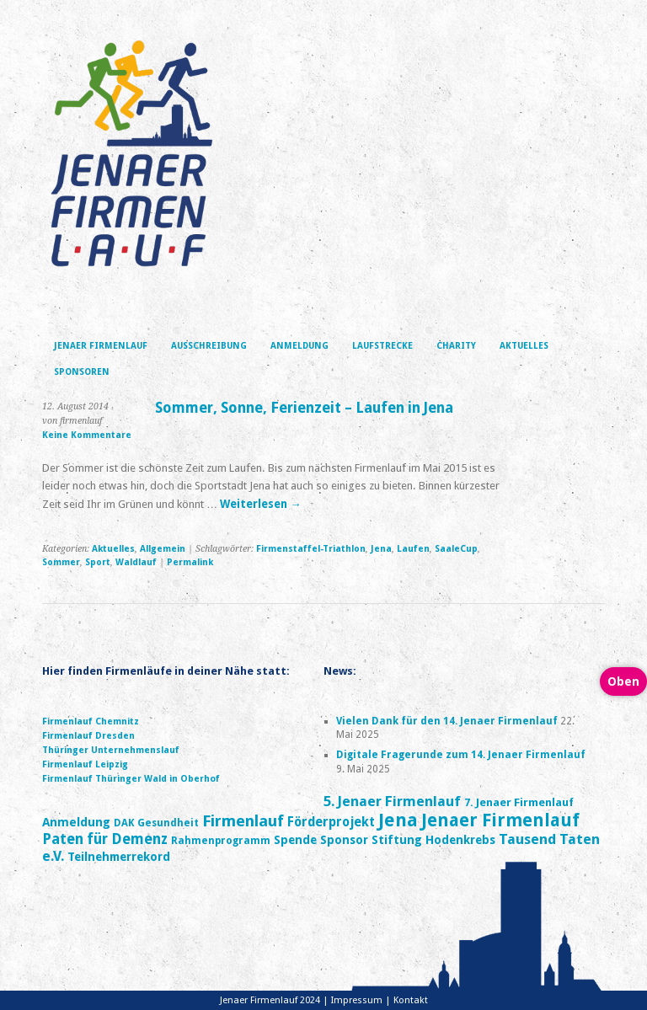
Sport (97, 562)
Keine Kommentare (86, 435)
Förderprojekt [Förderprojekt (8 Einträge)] (331, 822)
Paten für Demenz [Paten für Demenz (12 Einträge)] (105, 839)
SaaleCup (456, 548)
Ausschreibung (209, 345)
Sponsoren (82, 371)
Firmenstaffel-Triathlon (311, 548)
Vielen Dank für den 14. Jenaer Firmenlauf (447, 721)
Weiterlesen (260, 504)
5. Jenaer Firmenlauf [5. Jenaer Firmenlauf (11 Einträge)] (392, 801)
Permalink (190, 562)
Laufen (413, 548)
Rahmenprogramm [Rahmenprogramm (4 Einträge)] (220, 841)
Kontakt (410, 1000)
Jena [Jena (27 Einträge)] (398, 820)
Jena (381, 548)
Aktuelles (524, 345)
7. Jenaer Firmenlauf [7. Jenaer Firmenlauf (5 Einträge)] (519, 802)
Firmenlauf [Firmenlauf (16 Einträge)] (243, 821)
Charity (456, 345)
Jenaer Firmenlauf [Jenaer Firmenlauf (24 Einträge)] (500, 820)
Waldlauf (136, 562)
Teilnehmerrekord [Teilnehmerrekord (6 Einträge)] (118, 856)
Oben (623, 681)
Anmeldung (299, 345)
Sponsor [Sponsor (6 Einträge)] (344, 840)
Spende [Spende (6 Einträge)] (295, 840)
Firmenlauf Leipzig (85, 764)
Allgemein (162, 548)
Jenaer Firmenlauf (100, 345)
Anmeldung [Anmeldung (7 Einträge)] (76, 822)
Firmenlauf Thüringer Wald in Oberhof (131, 778)
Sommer (61, 562)
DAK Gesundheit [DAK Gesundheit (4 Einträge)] (156, 823)
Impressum (356, 1000)
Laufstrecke (382, 345)
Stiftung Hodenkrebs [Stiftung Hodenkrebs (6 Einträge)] (433, 840)
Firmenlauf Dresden (88, 735)
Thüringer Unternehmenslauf (110, 750)
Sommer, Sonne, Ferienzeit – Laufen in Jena (304, 407)
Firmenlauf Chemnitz (90, 721)
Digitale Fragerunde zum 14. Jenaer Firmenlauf (461, 755)
